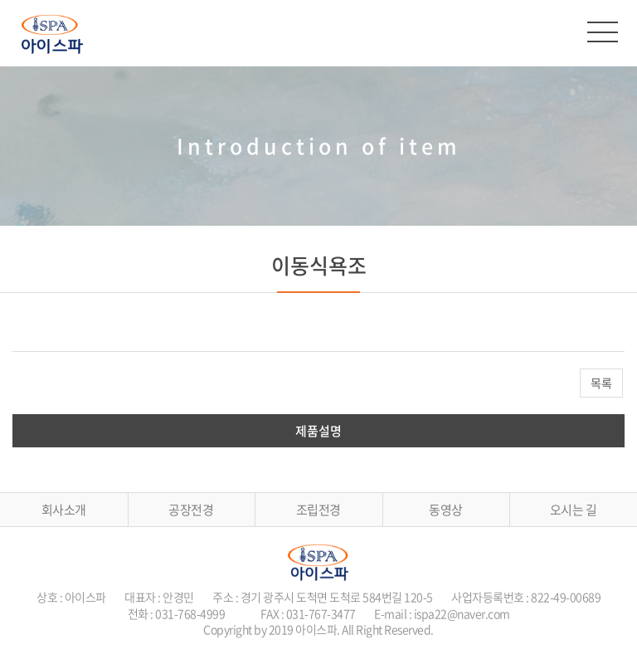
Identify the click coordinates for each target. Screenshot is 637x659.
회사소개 (63, 509)
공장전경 (190, 509)
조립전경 (318, 509)
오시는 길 (573, 509)
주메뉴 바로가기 (0, 0)
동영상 (446, 509)
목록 (601, 382)
